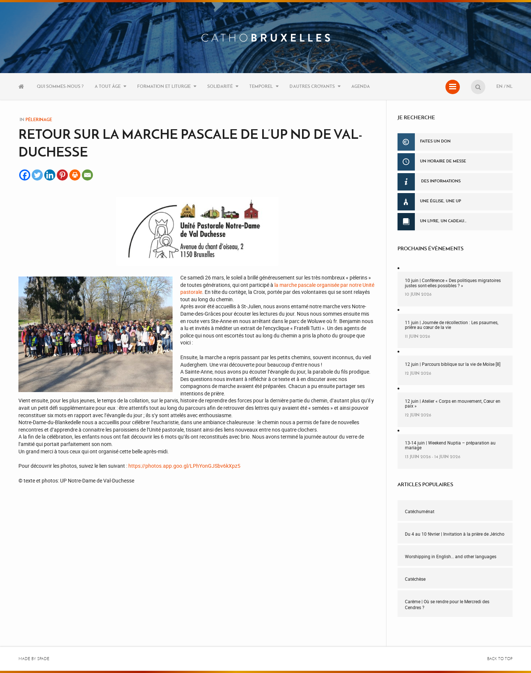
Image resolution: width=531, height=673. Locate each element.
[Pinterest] (62, 175)
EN (499, 86)
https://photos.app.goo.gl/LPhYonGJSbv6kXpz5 (184, 465)
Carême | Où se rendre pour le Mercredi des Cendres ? (447, 604)
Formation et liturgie (164, 86)
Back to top (500, 658)
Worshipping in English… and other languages (450, 556)
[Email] (87, 175)
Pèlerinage (38, 119)
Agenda (360, 86)
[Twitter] (37, 175)
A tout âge (108, 86)
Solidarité (220, 86)
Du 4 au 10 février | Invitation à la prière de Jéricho (454, 534)
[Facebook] (24, 175)
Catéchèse (415, 579)
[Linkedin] (49, 175)
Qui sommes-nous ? (60, 86)
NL (509, 86)
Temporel (261, 86)
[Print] (74, 175)
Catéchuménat (419, 511)
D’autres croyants (312, 86)
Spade (43, 658)
